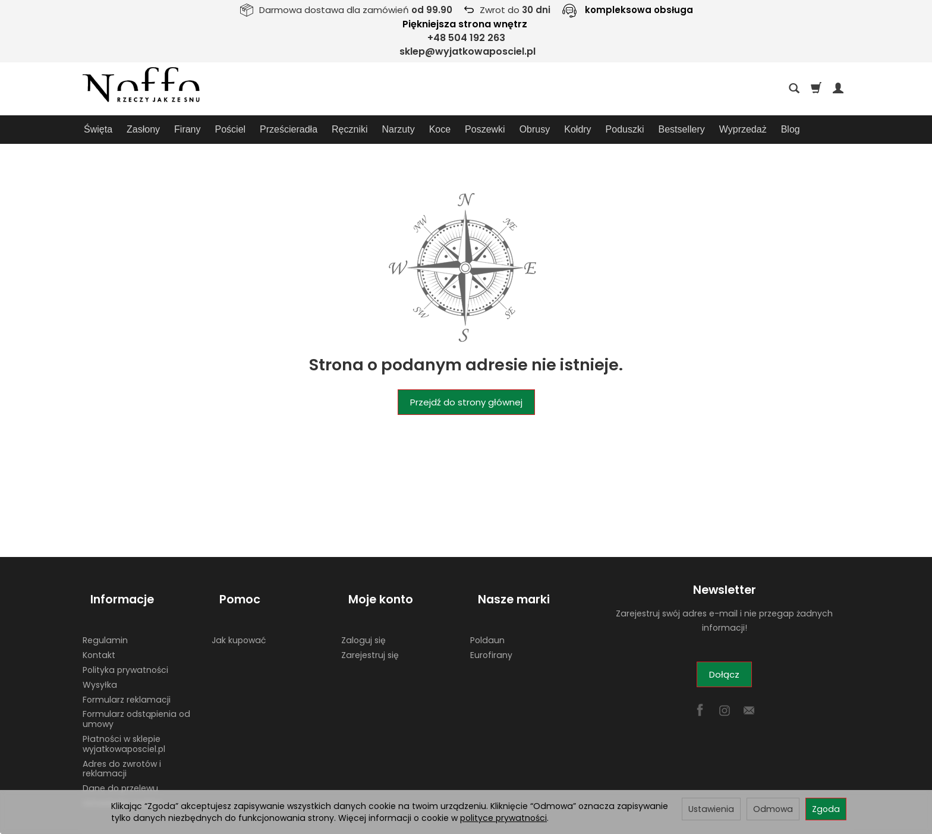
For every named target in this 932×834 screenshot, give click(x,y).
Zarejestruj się (370, 636)
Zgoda (826, 809)
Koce (440, 129)
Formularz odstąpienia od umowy (136, 700)
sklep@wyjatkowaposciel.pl (467, 51)
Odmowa (773, 809)
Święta (98, 129)
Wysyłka (100, 666)
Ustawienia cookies (122, 784)
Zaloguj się (363, 621)
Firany (187, 129)
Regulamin (105, 621)
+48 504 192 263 (466, 38)
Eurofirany (491, 636)
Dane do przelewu (120, 769)
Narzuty (398, 129)
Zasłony (143, 129)
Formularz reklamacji (127, 681)
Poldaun (487, 621)
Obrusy (534, 129)
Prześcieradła (288, 129)
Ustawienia (711, 809)
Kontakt (99, 636)
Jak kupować (239, 621)
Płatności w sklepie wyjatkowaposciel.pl (124, 725)
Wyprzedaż (743, 129)
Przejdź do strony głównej (466, 402)
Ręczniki (349, 129)
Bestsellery (682, 129)
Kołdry (577, 129)
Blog (790, 129)
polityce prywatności (503, 818)
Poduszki (625, 129)
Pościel (230, 129)
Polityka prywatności (125, 651)
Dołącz (724, 674)
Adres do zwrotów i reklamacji (122, 750)
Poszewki (485, 129)
